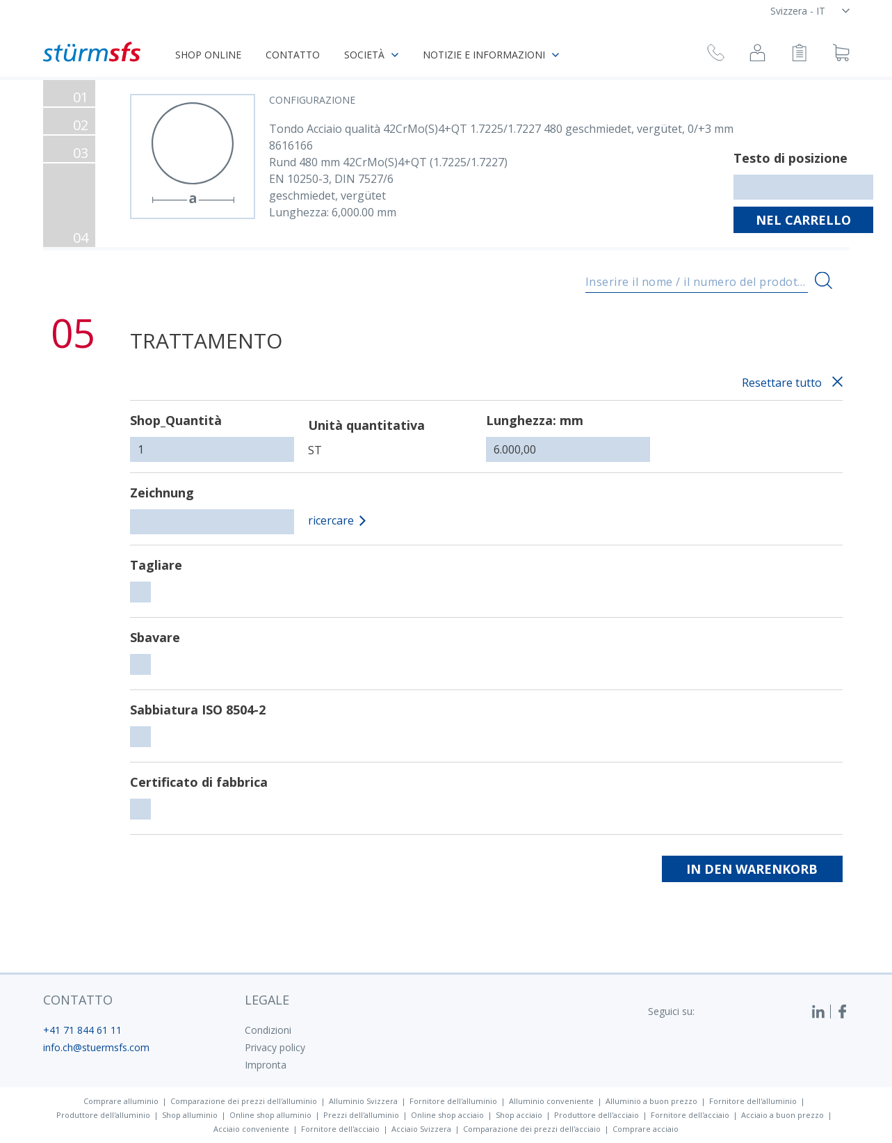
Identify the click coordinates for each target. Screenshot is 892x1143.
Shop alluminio (190, 1115)
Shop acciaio (519, 1115)
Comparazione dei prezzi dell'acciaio (532, 1129)
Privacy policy (275, 1047)
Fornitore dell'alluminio (453, 1101)
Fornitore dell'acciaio (690, 1115)
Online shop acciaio (447, 1115)
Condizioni (268, 1030)
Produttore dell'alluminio (103, 1115)
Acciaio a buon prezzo (782, 1115)
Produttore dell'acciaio (596, 1115)
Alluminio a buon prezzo (651, 1101)
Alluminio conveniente (551, 1101)
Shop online (208, 54)
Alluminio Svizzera (363, 1101)
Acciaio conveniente (251, 1129)
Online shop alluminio (270, 1115)
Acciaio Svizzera (421, 1129)
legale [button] (267, 999)
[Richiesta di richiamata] (715, 54)
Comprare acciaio (646, 1129)
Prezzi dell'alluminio (361, 1115)
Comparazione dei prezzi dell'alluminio (243, 1101)
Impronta (265, 1064)
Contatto (293, 54)
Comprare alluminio (121, 1101)
